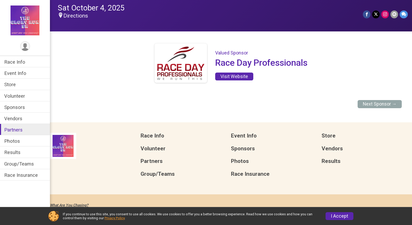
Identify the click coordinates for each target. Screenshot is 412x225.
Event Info (15, 73)
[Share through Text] (404, 14)
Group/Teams (19, 164)
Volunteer (14, 96)
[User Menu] (25, 46)
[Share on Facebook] (366, 14)
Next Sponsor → (380, 104)
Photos (12, 141)
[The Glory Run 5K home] (25, 20)
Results (12, 152)
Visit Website (234, 76)
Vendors (13, 118)
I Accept (339, 216)
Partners (13, 130)
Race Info (14, 62)
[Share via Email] (394, 14)
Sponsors (14, 107)
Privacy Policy (115, 218)
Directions (75, 16)
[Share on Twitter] (376, 14)
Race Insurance (21, 175)
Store (10, 84)
